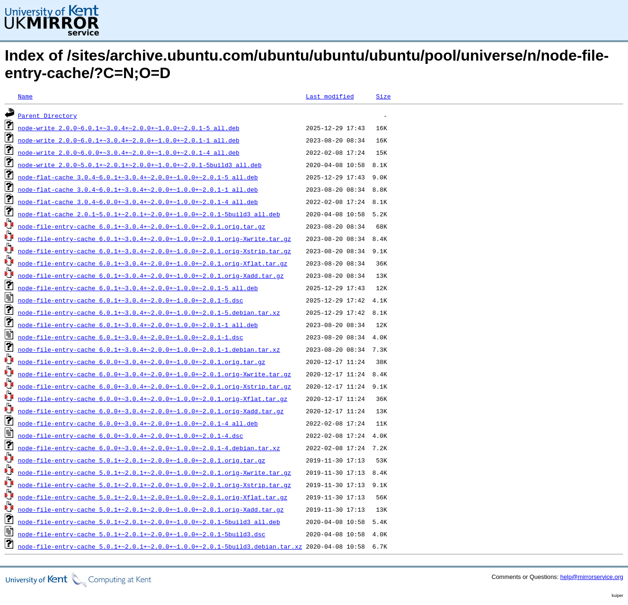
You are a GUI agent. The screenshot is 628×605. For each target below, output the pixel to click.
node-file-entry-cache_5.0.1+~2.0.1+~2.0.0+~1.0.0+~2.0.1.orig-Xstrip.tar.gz (154, 484)
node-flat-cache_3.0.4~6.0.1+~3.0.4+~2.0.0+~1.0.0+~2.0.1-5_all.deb (138, 177)
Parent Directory (47, 115)
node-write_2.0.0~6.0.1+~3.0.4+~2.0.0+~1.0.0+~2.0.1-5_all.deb (128, 128)
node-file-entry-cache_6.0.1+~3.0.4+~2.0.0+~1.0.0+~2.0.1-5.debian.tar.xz (149, 312)
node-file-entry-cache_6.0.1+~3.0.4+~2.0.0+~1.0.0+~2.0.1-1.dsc (130, 337)
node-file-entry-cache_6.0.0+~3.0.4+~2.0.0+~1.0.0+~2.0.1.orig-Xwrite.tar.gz (154, 374)
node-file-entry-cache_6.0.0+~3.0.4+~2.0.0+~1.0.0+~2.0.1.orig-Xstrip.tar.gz (154, 386)
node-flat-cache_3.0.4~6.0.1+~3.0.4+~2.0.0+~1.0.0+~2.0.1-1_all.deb (138, 189)
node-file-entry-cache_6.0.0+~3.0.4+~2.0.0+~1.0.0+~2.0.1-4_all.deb (138, 423)
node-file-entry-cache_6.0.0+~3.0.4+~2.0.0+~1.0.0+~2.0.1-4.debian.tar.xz (149, 448)
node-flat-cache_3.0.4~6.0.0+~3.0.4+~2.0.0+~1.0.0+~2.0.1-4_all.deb (138, 201)
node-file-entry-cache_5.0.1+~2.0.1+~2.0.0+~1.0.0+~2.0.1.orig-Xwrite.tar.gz (154, 472)
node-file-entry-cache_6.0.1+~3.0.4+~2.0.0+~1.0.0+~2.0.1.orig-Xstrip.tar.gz (154, 251)
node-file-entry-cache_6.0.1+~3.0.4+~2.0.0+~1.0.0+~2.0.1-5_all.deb (138, 288)
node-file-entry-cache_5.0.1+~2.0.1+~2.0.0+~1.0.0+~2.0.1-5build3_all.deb (149, 521)
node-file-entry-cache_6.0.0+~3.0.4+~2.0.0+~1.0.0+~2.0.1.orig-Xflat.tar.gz (152, 398)
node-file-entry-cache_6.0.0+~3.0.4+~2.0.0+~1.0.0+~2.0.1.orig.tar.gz (141, 361)
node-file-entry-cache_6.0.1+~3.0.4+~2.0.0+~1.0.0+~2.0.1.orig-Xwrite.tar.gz (154, 238)
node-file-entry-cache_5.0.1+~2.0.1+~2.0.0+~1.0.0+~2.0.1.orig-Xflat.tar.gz (152, 497)
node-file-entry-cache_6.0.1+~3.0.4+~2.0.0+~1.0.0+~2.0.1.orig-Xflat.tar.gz (152, 263)
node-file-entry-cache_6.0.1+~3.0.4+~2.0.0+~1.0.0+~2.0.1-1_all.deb (138, 324)
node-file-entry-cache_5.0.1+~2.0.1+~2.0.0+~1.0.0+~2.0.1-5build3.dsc (141, 534)
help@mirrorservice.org (591, 576)
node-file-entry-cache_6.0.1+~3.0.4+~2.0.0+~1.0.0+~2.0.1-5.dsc (130, 300)
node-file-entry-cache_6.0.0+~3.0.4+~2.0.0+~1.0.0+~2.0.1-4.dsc (130, 435)
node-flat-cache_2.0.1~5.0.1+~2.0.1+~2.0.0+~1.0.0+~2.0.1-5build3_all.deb (149, 214)
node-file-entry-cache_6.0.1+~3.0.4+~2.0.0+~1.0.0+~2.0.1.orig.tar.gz (141, 226)
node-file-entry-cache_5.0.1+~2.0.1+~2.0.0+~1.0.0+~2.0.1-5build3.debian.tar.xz (160, 546)
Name (25, 96)
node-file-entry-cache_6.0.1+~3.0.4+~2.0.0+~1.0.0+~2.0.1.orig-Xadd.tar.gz (151, 275)
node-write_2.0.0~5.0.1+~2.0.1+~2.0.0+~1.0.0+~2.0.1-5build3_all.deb (140, 164)
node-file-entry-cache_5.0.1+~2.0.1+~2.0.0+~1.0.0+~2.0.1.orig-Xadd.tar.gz (151, 509)
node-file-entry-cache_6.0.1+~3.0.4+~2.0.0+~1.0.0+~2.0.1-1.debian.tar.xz (149, 349)
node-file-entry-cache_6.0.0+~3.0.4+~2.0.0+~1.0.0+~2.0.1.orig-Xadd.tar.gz (151, 411)
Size (383, 96)
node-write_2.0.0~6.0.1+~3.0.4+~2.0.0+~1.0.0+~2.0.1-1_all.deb (128, 140)
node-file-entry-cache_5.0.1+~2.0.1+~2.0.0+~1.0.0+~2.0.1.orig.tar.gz (141, 460)
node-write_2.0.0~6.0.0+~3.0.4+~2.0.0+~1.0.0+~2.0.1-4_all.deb (128, 152)
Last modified (330, 96)
